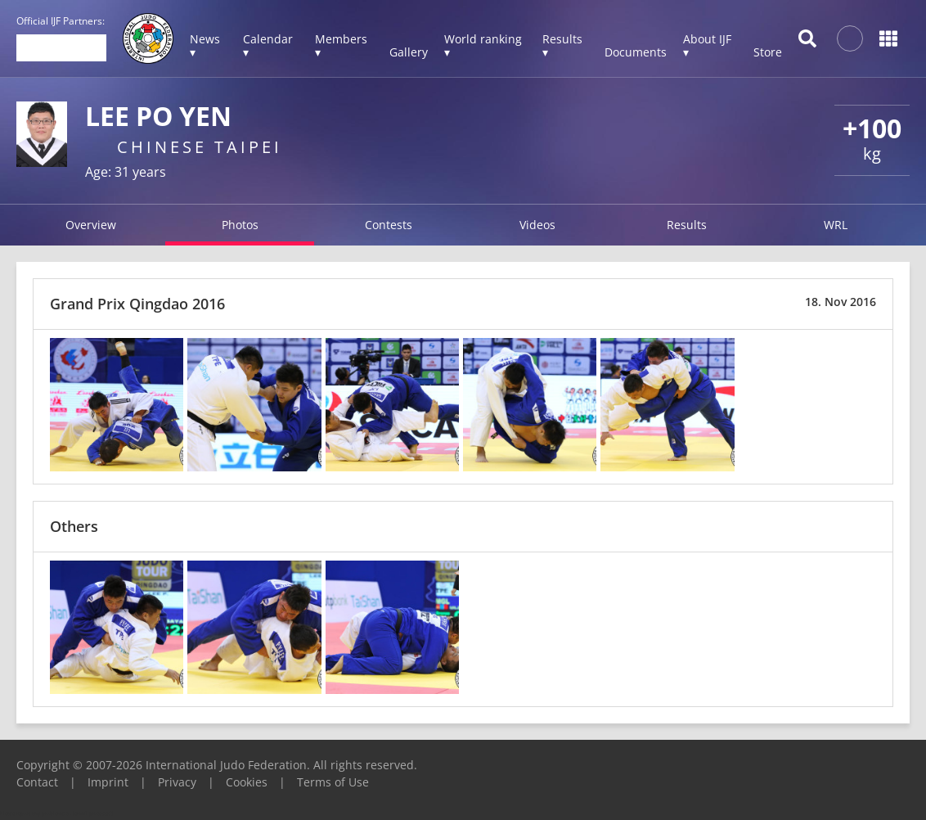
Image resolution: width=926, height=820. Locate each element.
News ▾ (205, 45)
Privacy (177, 782)
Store (767, 52)
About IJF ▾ (707, 45)
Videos (537, 224)
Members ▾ (341, 45)
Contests (388, 224)
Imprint (108, 782)
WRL (835, 224)
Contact (37, 782)
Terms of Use (333, 782)
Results (687, 224)
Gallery (408, 52)
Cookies (246, 782)
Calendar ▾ (268, 45)
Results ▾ (562, 45)
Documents (636, 52)
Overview (90, 224)
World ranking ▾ (483, 45)
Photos (240, 224)
